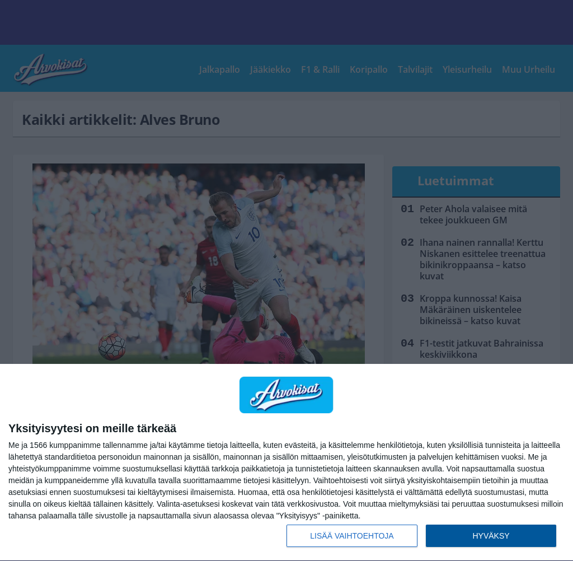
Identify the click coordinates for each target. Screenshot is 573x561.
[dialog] (286, 462)
